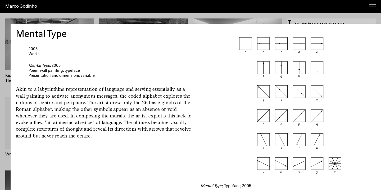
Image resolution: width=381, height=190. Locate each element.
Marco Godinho (21, 6)
